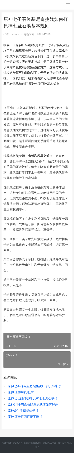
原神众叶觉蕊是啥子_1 (23, 410)
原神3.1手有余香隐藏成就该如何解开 (33, 404)
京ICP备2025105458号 (54, 443)
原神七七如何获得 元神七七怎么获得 (33, 398)
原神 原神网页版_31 (21, 392)
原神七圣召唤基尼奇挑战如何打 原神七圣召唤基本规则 (36, 386)
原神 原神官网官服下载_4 (25, 417)
